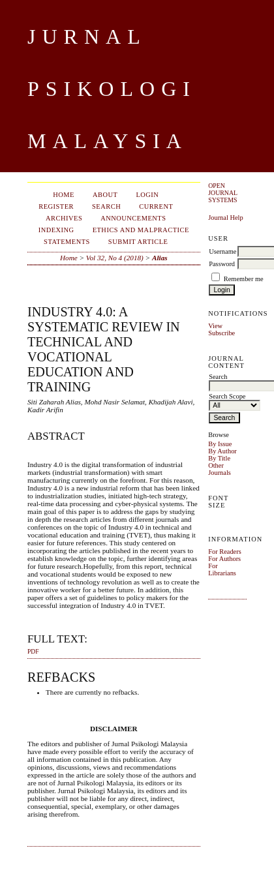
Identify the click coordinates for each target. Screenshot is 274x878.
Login (147, 194)
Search (106, 206)
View (215, 325)
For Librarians (222, 569)
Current (156, 206)
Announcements (133, 218)
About (105, 194)
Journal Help (225, 217)
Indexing (56, 230)
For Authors (224, 558)
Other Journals (219, 469)
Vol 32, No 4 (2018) (115, 258)
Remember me (244, 278)
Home (63, 194)
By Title (219, 458)
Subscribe (221, 333)
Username (222, 251)
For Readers (224, 551)
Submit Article (138, 241)
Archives (64, 218)
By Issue (220, 443)
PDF (32, 651)
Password (222, 263)
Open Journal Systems (222, 193)
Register (56, 206)
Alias (160, 258)
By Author (222, 451)
